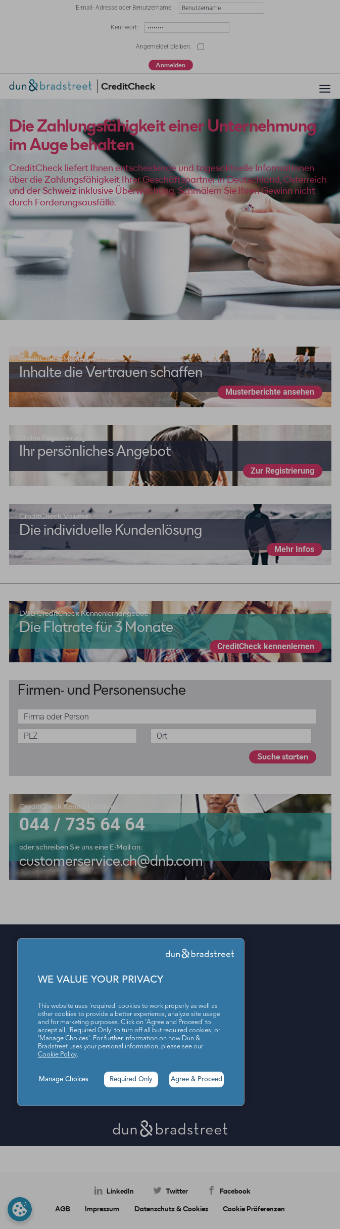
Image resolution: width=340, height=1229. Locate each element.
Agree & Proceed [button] (196, 1079)
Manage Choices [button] (63, 1079)
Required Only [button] (131, 1079)
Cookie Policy (57, 1054)
